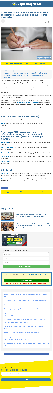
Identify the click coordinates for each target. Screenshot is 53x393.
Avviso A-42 (5, 153)
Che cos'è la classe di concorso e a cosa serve (18, 305)
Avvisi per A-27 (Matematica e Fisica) (15, 71)
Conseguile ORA (26, 280)
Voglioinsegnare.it (10, 353)
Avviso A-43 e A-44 (7, 147)
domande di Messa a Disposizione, (28, 103)
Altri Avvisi (6, 77)
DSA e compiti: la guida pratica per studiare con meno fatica (22, 309)
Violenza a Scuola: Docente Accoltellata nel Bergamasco (21, 332)
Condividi (4, 188)
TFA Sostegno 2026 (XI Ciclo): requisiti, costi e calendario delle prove (25, 300)
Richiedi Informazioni (26, 266)
